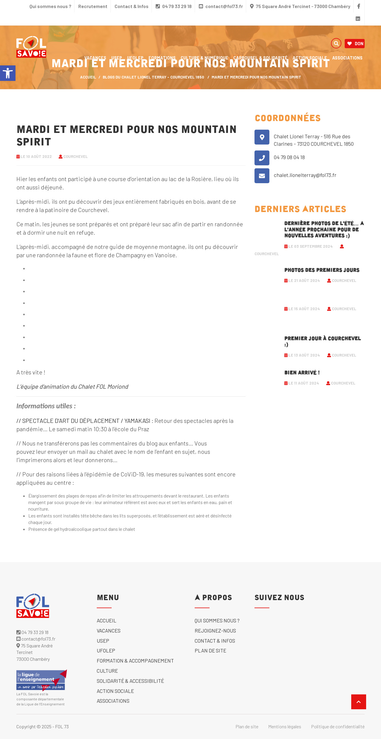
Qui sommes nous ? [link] (50, 6)
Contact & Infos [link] (132, 6)
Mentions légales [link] (284, 726)
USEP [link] (116, 57)
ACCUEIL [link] (88, 77)
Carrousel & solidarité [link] (260, 57)
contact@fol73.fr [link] (221, 6)
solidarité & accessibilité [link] (130, 681)
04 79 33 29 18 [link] (174, 6)
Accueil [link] (106, 620)
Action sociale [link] (310, 57)
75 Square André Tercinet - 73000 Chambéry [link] (303, 6)
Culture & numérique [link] (204, 57)
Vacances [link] (95, 57)
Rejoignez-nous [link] (215, 630)
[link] (7, 73)
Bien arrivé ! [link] (302, 373)
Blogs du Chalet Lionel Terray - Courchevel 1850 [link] (153, 77)
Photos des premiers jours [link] (321, 270)
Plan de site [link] (210, 650)
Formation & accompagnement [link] (135, 660)
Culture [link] (107, 671)
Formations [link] (162, 57)
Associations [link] (347, 57)
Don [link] (355, 43)
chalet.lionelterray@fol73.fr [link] (305, 175)
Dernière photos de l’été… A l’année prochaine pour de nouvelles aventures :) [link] (324, 229)
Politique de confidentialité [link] (338, 726)
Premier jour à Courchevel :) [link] (322, 341)
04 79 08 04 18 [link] (289, 157)
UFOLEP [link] (135, 57)
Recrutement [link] (92, 6)
